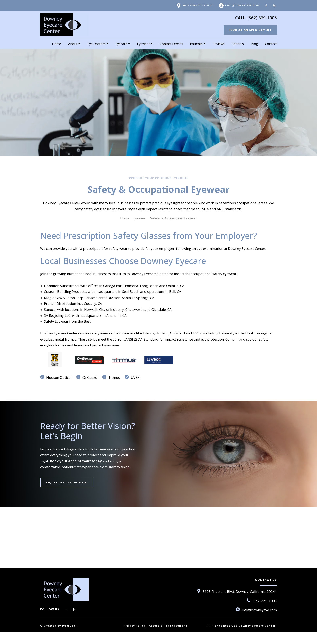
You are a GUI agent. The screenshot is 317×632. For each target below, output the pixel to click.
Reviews (218, 44)
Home (56, 44)
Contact (271, 44)
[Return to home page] (64, 24)
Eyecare (121, 44)
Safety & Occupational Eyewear (173, 218)
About (72, 44)
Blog (254, 44)
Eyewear (143, 44)
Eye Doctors (96, 44)
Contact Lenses (171, 44)
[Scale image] (54, 360)
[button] (195, 5)
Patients (196, 44)
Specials (238, 44)
